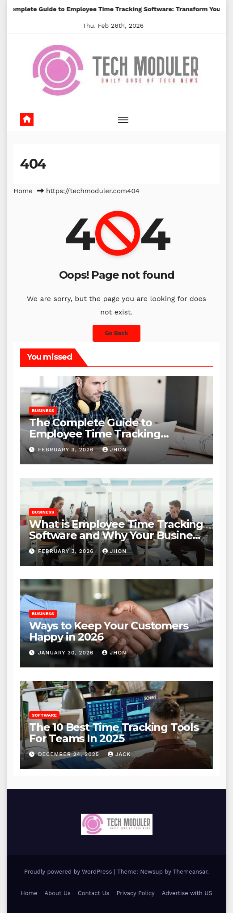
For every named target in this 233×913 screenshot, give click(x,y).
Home (23, 191)
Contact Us (94, 893)
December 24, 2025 (70, 754)
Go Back (116, 333)
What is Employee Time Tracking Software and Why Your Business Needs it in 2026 (116, 535)
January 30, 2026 (67, 653)
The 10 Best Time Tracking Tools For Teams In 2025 (114, 733)
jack (119, 754)
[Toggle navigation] (123, 119)
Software (44, 715)
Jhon (114, 449)
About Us (57, 893)
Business (43, 410)
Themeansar (190, 871)
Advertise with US (187, 893)
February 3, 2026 (67, 449)
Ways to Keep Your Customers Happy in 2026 (108, 631)
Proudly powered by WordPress (69, 871)
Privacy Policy (135, 893)
